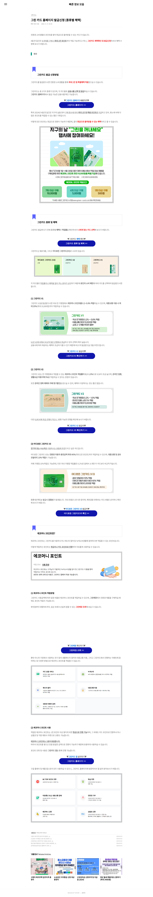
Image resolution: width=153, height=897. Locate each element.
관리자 (83, 893)
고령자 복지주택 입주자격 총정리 (39, 836)
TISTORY (76, 893)
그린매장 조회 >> (76, 650)
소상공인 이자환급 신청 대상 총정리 (40, 839)
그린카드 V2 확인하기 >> (76, 430)
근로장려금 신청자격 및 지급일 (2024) (41, 841)
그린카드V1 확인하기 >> (76, 356)
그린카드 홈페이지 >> (76, 105)
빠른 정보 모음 (76, 4)
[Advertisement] (76, 626)
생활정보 (33, 833)
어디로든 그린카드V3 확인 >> (76, 513)
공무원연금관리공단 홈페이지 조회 (40, 846)
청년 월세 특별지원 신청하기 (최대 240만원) (42, 843)
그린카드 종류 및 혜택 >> (76, 243)
